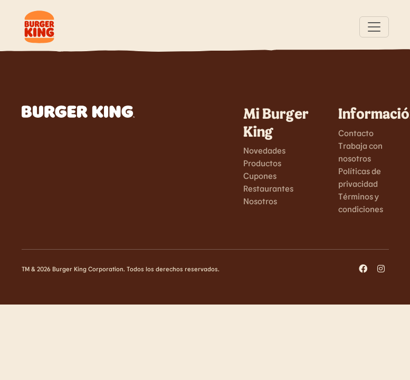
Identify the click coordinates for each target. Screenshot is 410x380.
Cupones (259, 175)
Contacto (356, 133)
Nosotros (260, 201)
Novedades (264, 150)
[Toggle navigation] (374, 26)
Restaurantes (268, 188)
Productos (262, 163)
